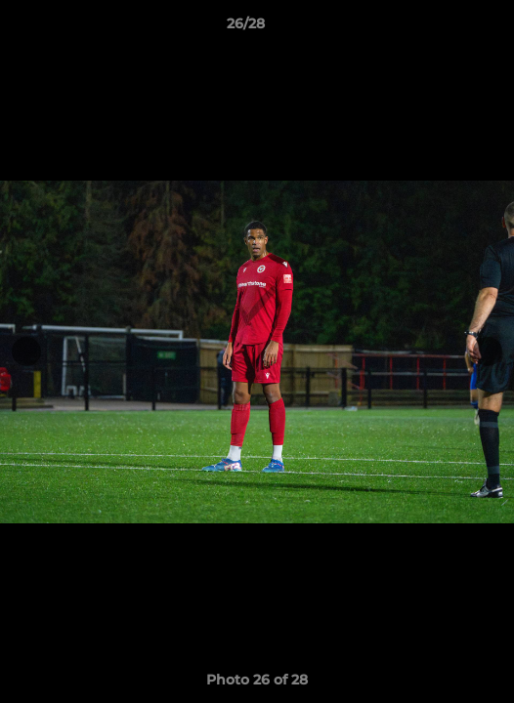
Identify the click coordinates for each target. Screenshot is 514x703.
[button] (443, 28)
